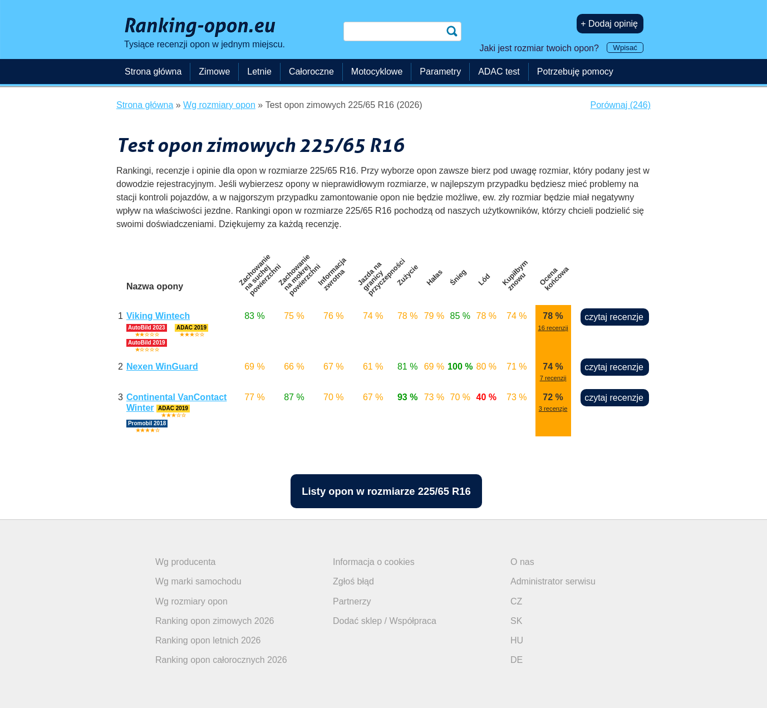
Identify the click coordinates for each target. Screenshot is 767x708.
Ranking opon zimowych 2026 (214, 621)
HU (516, 640)
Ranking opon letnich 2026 (207, 640)
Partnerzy (352, 601)
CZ (516, 601)
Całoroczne (311, 71)
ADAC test (499, 71)
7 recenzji (553, 378)
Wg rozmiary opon (191, 601)
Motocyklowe (376, 71)
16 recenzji (553, 327)
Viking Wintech (158, 316)
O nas (522, 562)
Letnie (259, 71)
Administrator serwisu (553, 581)
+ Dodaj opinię (609, 23)
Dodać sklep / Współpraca (384, 621)
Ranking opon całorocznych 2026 (221, 660)
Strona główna (153, 71)
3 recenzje (553, 408)
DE (516, 660)
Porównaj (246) (621, 105)
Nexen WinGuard (162, 366)
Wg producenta (185, 562)
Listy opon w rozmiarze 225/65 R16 (386, 491)
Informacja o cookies (374, 562)
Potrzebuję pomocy (575, 71)
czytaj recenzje (613, 317)
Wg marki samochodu (198, 581)
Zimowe (214, 71)
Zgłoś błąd (353, 581)
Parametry (440, 71)
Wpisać (625, 47)
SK (516, 621)
